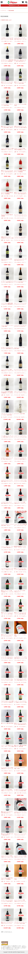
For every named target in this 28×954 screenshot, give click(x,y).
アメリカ (16, 240)
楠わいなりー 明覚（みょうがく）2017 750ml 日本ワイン (20, 61)
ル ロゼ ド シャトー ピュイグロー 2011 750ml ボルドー (7, 458)
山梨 (15, 151)
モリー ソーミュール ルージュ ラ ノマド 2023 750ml (20, 282)
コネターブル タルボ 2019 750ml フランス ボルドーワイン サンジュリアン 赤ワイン (7, 790)
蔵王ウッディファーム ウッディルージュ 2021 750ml (20, 83)
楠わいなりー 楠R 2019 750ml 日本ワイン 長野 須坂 (20, 746)
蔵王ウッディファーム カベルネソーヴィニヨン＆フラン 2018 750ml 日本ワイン (7, 636)
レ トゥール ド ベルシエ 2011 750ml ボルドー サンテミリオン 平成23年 (7, 768)
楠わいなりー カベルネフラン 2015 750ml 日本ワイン (7, 812)
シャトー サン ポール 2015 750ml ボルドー (19, 591)
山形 (2, 85)
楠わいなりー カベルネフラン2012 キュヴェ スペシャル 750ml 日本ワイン (7, 923)
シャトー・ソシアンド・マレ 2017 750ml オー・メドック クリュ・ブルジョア (20, 813)
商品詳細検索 (11, 10)
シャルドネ (10, 593)
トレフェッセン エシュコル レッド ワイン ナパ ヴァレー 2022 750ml (20, 238)
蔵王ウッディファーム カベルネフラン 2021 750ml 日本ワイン (20, 194)
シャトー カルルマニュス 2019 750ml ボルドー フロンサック (7, 149)
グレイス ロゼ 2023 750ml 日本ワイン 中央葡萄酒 (20, 171)
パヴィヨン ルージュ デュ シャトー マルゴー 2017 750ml (20, 923)
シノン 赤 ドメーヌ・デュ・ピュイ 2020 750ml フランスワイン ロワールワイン (7, 437)
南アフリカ (16, 483)
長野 (15, 63)
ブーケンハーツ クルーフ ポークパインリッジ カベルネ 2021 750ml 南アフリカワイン (20, 481)
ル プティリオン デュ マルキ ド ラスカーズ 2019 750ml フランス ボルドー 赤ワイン (7, 901)
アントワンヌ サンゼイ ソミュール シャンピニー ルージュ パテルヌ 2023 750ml (20, 216)
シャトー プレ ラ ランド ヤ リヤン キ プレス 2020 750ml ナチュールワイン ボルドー (7, 658)
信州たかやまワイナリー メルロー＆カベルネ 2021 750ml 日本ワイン (20, 127)
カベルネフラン (24, 704)
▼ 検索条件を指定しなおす (6, 20)
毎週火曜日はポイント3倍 (14, 5)
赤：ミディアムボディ (21, 63)
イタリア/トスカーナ (5, 107)
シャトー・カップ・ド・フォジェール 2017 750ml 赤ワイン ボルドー (7, 547)
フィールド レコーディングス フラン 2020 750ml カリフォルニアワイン (20, 680)
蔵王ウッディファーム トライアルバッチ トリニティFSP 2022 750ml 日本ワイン (7, 83)
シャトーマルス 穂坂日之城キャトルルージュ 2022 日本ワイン (7, 304)
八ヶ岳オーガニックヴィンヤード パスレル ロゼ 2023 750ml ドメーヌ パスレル (20, 790)
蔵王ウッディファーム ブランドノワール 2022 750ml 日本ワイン (20, 569)
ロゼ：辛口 (19, 173)
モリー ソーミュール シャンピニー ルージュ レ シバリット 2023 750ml (20, 304)
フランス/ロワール (18, 218)
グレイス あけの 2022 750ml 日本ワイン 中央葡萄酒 (7, 878)
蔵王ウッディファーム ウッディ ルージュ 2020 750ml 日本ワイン (20, 614)
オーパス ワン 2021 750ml (19, 413)
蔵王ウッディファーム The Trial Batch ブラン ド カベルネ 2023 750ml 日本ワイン (7, 591)
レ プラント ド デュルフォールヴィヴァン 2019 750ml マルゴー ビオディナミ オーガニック (7, 282)
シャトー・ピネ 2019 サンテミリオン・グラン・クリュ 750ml (7, 746)
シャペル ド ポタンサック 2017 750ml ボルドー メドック (7, 503)
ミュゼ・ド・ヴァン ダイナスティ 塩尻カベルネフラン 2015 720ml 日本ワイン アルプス (20, 702)
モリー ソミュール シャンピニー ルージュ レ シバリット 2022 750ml (20, 835)
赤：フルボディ (12, 63)
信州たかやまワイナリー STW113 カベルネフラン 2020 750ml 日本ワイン (7, 238)
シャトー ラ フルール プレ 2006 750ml (19, 768)
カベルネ (24, 173)
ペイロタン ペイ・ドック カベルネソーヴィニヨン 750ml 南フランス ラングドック (7, 39)
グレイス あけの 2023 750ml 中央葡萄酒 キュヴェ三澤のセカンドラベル (7, 392)
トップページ (3, 10)
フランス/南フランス (5, 41)
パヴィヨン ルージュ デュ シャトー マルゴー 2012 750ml (7, 414)
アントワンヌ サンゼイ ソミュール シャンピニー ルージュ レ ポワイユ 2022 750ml (20, 370)
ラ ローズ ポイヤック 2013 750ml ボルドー (6, 260)
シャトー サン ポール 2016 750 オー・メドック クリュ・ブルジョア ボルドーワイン (20, 525)
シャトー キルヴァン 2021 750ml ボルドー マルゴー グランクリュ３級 (7, 370)
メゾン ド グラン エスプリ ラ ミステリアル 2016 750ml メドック (20, 459)
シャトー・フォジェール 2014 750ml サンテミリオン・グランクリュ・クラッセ (20, 857)
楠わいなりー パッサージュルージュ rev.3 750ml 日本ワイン (7, 127)
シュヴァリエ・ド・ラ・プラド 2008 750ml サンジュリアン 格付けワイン (20, 658)
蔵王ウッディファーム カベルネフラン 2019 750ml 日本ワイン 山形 (20, 724)
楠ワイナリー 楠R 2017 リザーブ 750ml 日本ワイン (7, 834)
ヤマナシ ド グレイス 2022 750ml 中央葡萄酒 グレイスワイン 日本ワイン (20, 149)
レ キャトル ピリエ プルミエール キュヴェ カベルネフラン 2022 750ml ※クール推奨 (20, 326)
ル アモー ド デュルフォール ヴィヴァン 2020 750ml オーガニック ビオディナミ (7, 348)
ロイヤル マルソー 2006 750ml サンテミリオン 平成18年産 (7, 61)
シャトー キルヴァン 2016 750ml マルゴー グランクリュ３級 (20, 901)
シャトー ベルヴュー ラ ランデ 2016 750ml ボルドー (7, 525)
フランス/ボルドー (18, 41)
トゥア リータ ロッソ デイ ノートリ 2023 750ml (7, 105)
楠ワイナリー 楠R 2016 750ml (7, 723)
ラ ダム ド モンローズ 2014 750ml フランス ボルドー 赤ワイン (7, 857)
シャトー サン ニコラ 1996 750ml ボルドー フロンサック (20, 503)
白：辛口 (16, 571)
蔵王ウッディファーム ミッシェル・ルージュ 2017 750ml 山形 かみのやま (7, 614)
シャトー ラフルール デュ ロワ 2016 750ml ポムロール (20, 260)
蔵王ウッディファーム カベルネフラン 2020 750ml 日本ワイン (7, 171)
